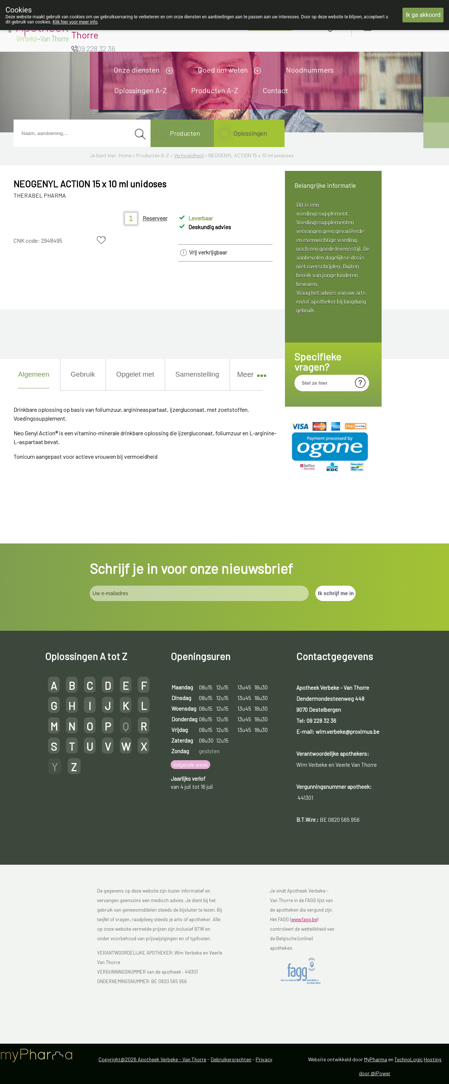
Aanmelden (393, 26)
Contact (275, 90)
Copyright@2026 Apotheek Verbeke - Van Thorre (152, 1059)
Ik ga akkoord (423, 14)
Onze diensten (137, 69)
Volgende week (190, 764)
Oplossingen (250, 133)
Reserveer (154, 218)
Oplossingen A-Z (140, 90)
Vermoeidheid (189, 155)
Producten (185, 133)
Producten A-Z (214, 90)
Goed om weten (223, 69)
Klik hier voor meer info (75, 22)
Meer (248, 374)
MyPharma (375, 1059)
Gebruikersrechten (231, 1059)
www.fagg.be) (304, 919)
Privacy (264, 1059)
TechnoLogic (408, 1059)
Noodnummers (310, 69)
